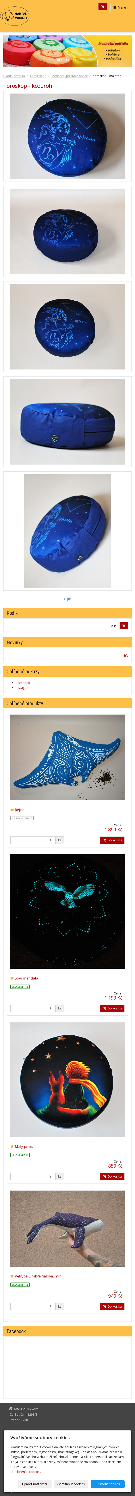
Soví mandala (26, 978)
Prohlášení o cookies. (25, 1472)
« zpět (67, 599)
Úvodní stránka (14, 76)
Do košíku (112, 840)
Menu (119, 7)
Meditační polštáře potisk (69, 76)
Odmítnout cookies (71, 1484)
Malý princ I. (25, 1146)
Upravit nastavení (34, 1484)
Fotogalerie (38, 76)
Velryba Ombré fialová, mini (39, 1276)
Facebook (23, 683)
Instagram (23, 688)
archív (124, 656)
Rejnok (21, 809)
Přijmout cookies (107, 1484)
